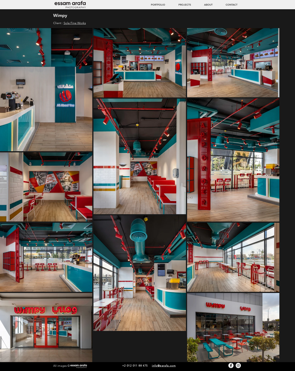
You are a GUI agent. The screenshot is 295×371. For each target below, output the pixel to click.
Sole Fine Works (75, 23)
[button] (181, 5)
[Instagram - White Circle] (238, 365)
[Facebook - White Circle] (231, 365)
